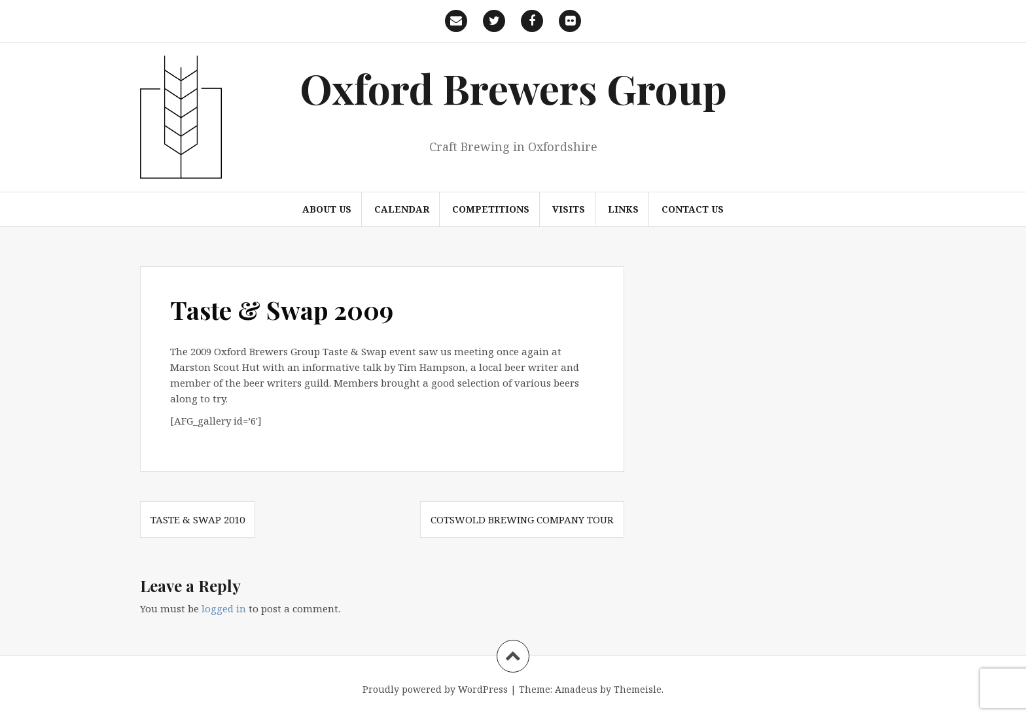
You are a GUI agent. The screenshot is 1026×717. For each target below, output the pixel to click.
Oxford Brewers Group (513, 88)
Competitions (490, 209)
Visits (568, 209)
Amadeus (576, 689)
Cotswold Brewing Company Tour (522, 519)
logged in (224, 608)
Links (623, 209)
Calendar (401, 209)
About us (326, 209)
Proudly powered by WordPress (435, 689)
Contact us (693, 209)
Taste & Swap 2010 (197, 519)
